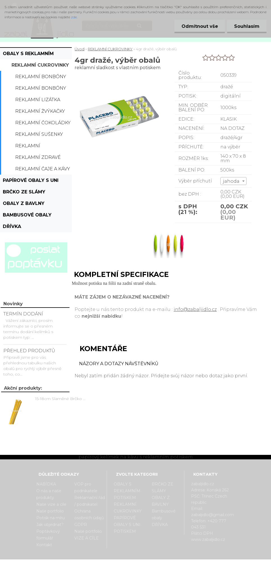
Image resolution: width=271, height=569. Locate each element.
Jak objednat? (50, 524)
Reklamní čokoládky (43, 122)
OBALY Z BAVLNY (23, 203)
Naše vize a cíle (51, 504)
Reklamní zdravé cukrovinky (38, 159)
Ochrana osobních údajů (89, 514)
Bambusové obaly (27, 215)
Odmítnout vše (199, 26)
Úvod (79, 49)
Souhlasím (246, 26)
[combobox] (233, 181)
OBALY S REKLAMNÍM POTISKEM (28, 55)
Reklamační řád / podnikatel (89, 501)
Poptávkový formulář (48, 535)
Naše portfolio (50, 511)
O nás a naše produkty (48, 494)
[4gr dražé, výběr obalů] (168, 228)
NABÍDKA (46, 484)
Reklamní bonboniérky (33, 147)
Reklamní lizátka (37, 99)
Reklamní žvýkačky (40, 111)
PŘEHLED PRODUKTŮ (29, 350)
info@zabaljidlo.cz (195, 309)
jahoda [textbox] (231, 181)
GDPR (80, 524)
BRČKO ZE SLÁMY (24, 192)
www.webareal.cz (158, 564)
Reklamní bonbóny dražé (40, 89)
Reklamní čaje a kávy (42, 168)
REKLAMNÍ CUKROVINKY (40, 65)
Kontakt (44, 544)
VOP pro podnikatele (85, 487)
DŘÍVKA (12, 226)
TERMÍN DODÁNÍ (23, 314)
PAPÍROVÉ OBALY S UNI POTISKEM (31, 182)
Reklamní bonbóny (40, 76)
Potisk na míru (50, 517)
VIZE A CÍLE (86, 538)
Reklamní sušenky (39, 134)
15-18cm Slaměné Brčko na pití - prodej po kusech (61, 398)
